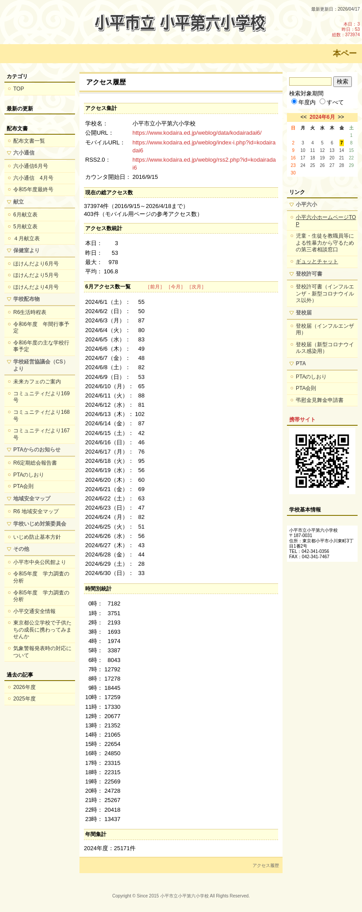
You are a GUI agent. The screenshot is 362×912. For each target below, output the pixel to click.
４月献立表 (26, 238)
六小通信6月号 (30, 166)
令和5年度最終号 (33, 189)
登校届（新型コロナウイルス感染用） (325, 348)
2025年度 (24, 699)
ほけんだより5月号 (36, 275)
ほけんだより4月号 (36, 287)
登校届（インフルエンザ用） (325, 329)
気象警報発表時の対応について (42, 651)
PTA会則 (23, 486)
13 (331, 150)
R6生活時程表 (29, 312)
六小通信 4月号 (33, 178)
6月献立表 (25, 215)
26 (322, 165)
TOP (18, 89)
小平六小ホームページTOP (326, 220)
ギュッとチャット (317, 261)
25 (312, 165)
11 (312, 150)
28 (341, 165)
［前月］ (155, 286)
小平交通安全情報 (34, 611)
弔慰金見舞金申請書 (319, 400)
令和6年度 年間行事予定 (41, 327)
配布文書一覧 (29, 141)
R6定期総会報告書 (35, 463)
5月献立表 (25, 226)
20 (331, 157)
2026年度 (24, 687)
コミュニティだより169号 (41, 397)
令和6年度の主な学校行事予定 (41, 346)
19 (322, 157)
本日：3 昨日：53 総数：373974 (346, 29)
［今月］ (175, 286)
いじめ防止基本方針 (37, 537)
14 (341, 150)
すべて (332, 102)
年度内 (303, 102)
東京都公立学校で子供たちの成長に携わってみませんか (42, 630)
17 (303, 157)
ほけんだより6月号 (36, 264)
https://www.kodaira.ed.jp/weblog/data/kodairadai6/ (197, 132)
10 (303, 150)
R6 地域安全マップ (36, 511)
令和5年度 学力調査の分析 (41, 577)
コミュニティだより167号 (41, 434)
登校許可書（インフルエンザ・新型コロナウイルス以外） (325, 293)
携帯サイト (302, 419)
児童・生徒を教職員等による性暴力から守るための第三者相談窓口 (325, 243)
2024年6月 (322, 117)
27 (331, 165)
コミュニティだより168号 (41, 415)
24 (303, 165)
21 (341, 157)
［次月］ (196, 286)
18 (312, 157)
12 (322, 150)
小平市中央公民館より (39, 562)
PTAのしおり (28, 475)
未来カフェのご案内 (37, 381)
